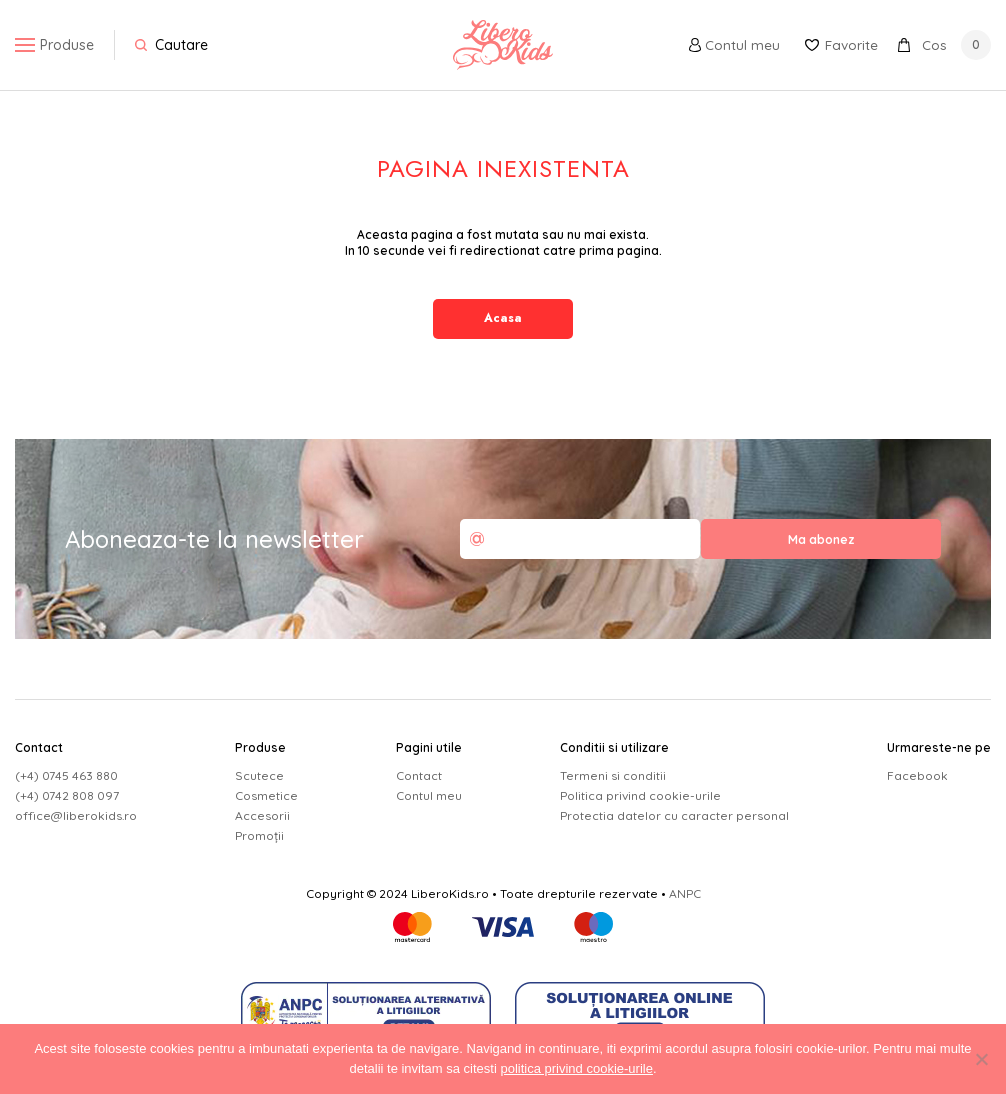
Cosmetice (266, 795)
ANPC (685, 893)
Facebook (917, 775)
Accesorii (262, 815)
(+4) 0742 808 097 (67, 795)
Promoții (259, 835)
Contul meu (728, 45)
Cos (944, 45)
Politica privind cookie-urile (640, 795)
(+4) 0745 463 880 (66, 775)
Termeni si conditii (613, 775)
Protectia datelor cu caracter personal (674, 815)
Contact (419, 775)
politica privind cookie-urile (576, 1068)
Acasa (503, 318)
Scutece (259, 775)
